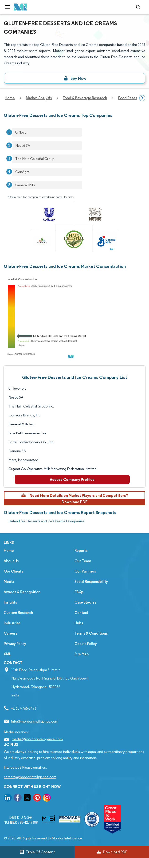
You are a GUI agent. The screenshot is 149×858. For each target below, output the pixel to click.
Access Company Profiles (72, 479)
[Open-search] (139, 7)
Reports (80, 550)
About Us (11, 561)
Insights (10, 602)
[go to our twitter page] (27, 798)
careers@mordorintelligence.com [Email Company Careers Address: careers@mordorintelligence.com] (30, 777)
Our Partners (85, 571)
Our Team (82, 561)
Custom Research (18, 612)
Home (9, 550)
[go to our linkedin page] (8, 798)
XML (7, 654)
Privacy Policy (15, 643)
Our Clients (13, 571)
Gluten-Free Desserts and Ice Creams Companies (46, 521)
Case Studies (85, 602)
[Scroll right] (142, 98)
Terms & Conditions (91, 633)
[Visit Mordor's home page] (20, 7)
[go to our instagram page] (47, 798)
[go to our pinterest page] (37, 798)
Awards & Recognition (22, 592)
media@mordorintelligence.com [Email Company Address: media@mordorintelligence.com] (37, 739)
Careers (10, 633)
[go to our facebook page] (18, 798)
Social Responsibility (91, 581)
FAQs (78, 592)
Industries (12, 623)
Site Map (81, 654)
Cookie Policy (85, 643)
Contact (81, 612)
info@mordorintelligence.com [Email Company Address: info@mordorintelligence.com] (34, 721)
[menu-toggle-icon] (7, 7)
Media (9, 581)
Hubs (78, 623)
